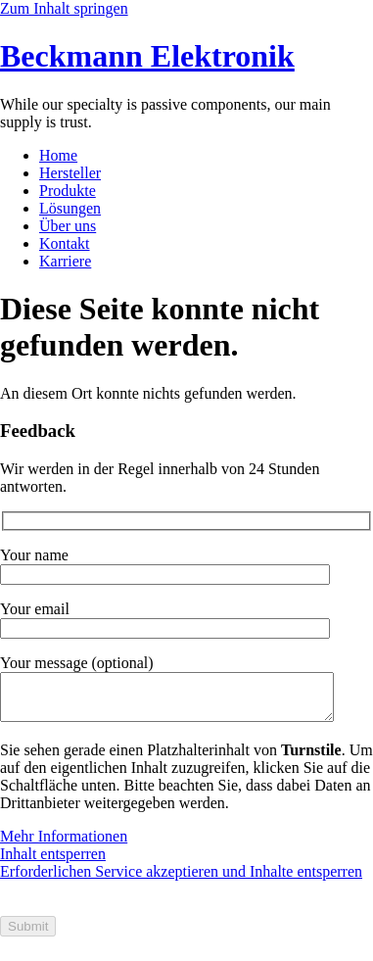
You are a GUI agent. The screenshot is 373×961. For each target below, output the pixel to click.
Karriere (65, 261)
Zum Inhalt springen (64, 8)
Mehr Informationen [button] (63, 845)
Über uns (67, 225)
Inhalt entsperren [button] (53, 862)
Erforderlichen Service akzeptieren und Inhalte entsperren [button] (181, 880)
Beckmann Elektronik (147, 55)
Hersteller (70, 173)
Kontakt (64, 243)
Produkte (67, 190)
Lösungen (70, 208)
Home (58, 155)
